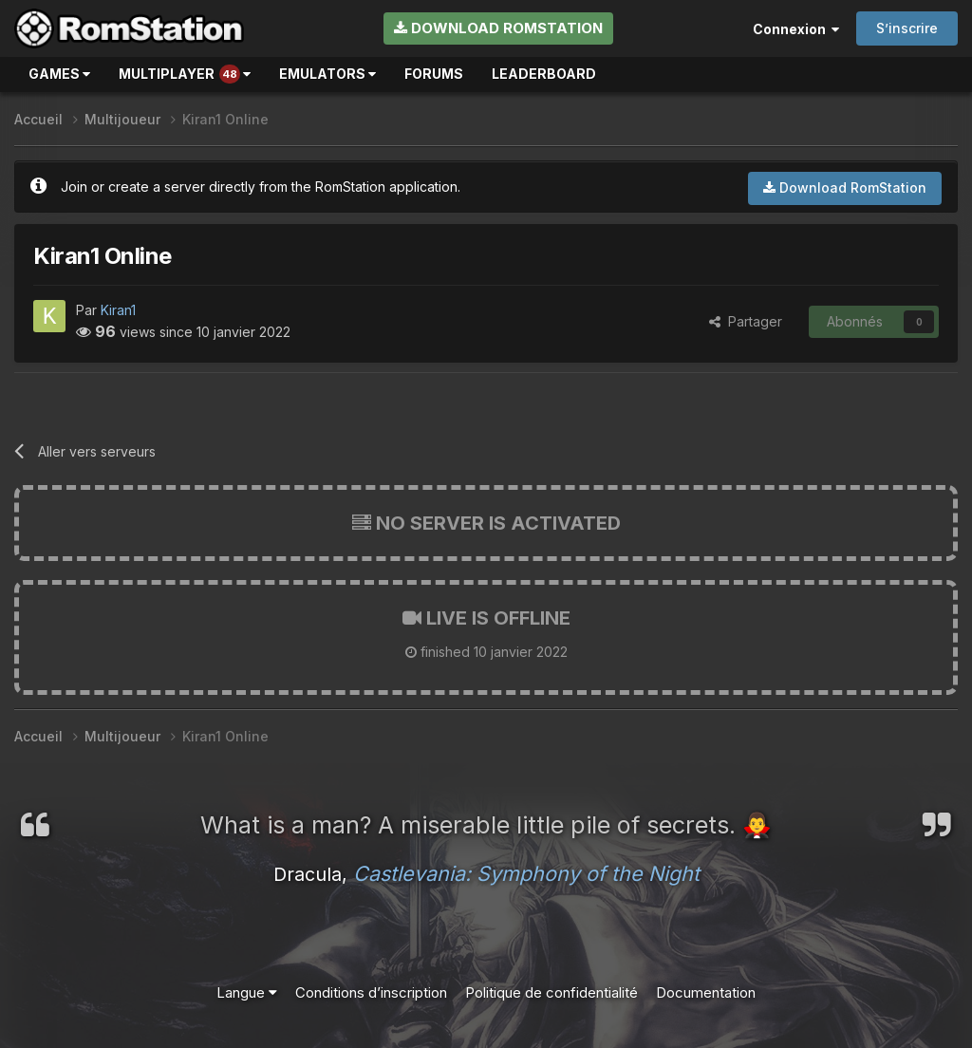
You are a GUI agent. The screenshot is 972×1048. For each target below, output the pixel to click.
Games (59, 74)
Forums (433, 74)
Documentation (706, 992)
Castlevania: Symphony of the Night (526, 873)
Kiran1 (118, 310)
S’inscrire (907, 28)
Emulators (327, 74)
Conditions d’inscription (371, 992)
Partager (745, 321)
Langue (246, 992)
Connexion (796, 29)
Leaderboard (544, 74)
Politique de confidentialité (551, 992)
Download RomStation (498, 28)
